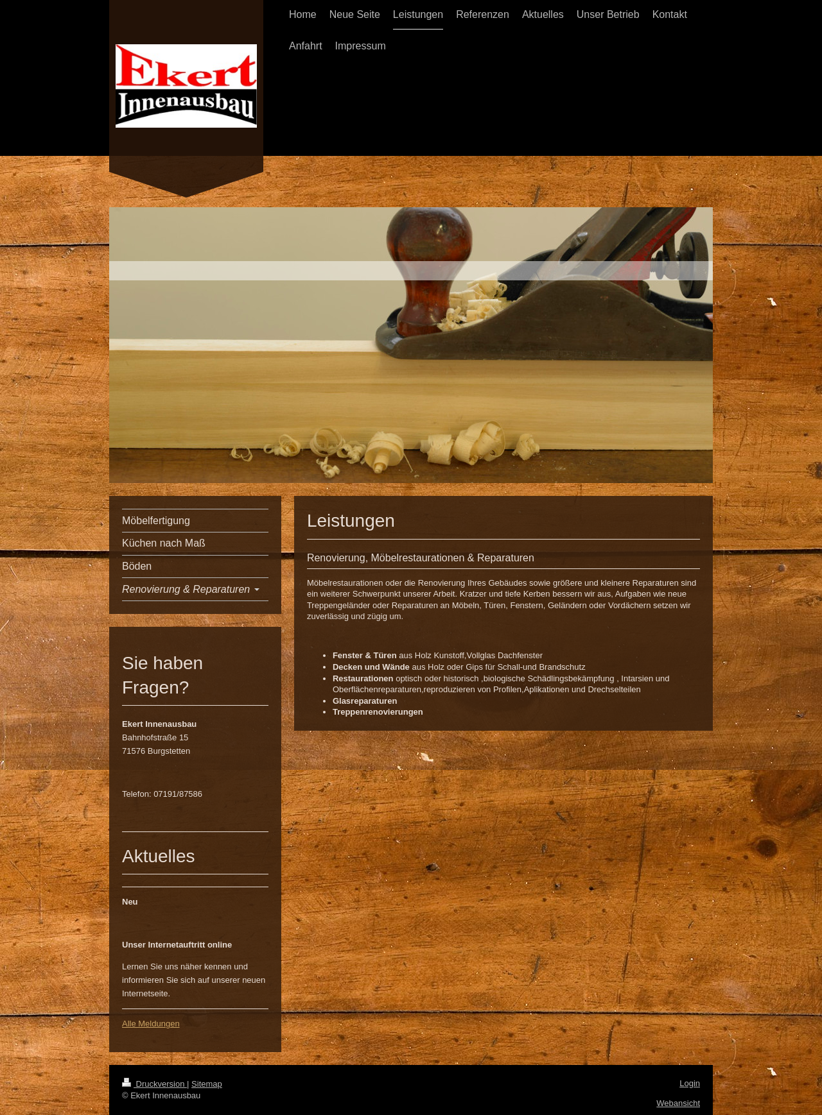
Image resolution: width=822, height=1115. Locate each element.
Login (689, 1083)
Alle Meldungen (151, 1023)
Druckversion (154, 1084)
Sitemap (206, 1084)
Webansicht (678, 1103)
